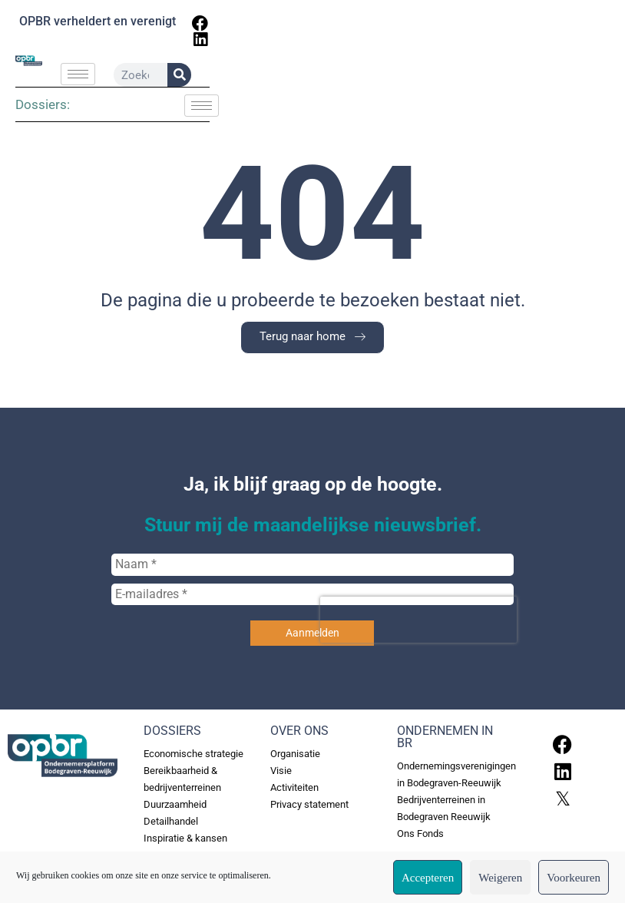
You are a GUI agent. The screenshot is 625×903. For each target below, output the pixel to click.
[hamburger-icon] (253, 75)
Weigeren (500, 878)
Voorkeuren (573, 878)
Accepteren (428, 878)
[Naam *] (312, 583)
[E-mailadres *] (312, 613)
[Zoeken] (557, 76)
